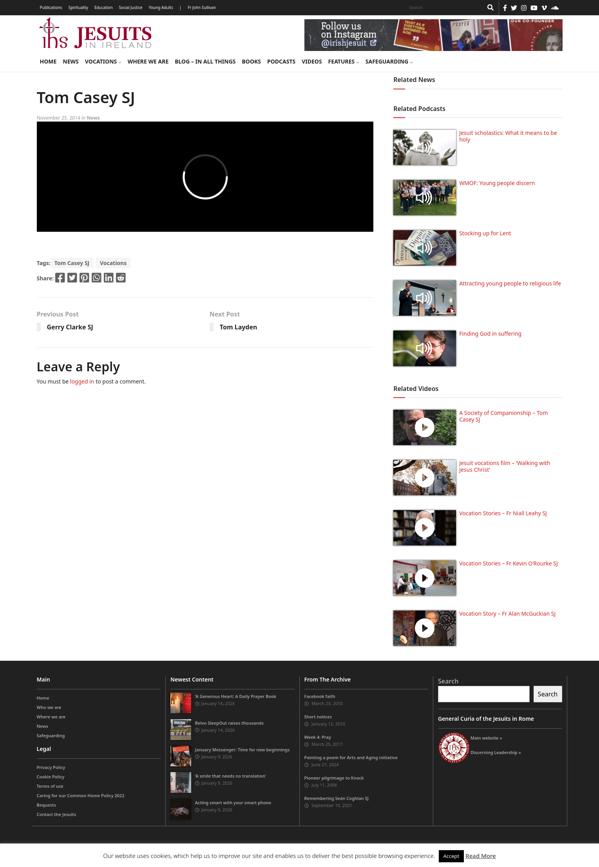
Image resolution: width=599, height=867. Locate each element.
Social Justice (131, 7)
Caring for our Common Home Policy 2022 (81, 795)
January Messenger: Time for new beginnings (242, 749)
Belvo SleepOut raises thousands (229, 723)
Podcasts (281, 61)
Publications (51, 7)
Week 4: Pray (317, 737)
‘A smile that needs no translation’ (230, 776)
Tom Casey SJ (72, 263)
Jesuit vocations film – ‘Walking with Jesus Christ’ (504, 466)
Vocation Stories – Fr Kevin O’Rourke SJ (508, 563)
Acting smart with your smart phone (233, 802)
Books (251, 61)
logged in (82, 381)
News (70, 61)
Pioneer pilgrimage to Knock (334, 778)
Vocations (103, 61)
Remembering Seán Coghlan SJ (336, 798)
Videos (312, 61)
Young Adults (161, 7)
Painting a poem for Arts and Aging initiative (351, 757)
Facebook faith (319, 696)
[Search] (444, 7)
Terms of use (50, 786)
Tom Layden (238, 327)
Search (448, 681)
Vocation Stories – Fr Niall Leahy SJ (503, 513)
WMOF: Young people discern (497, 183)
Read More (480, 856)
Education (103, 7)
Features (343, 61)
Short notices (318, 717)
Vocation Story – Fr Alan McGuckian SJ (507, 613)
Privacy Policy (51, 767)
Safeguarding (389, 61)
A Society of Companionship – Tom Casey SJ (503, 416)
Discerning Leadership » (496, 752)
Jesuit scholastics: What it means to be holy (508, 136)
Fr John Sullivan (202, 7)
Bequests (46, 805)
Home (48, 61)
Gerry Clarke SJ (70, 327)
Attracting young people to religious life (510, 283)
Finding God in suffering (490, 333)
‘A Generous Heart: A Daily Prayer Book (236, 696)
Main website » (486, 738)
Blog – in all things (205, 61)
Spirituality (78, 7)
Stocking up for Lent (485, 233)
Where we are (148, 61)
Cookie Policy (51, 777)
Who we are (49, 707)
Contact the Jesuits (56, 814)
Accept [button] (451, 856)
